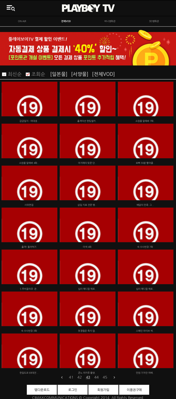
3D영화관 (154, 21)
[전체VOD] (103, 74)
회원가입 (103, 389)
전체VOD (66, 21)
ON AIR (22, 21)
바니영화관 (109, 21)
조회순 (38, 74)
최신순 (15, 74)
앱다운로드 (41, 389)
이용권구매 (134, 389)
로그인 (72, 389)
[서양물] (79, 74)
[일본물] (58, 74)
